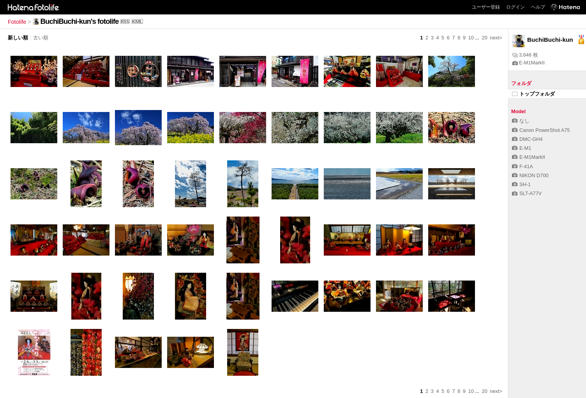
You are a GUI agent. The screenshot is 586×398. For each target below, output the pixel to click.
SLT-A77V (527, 193)
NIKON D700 (530, 175)
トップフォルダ (533, 94)
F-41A (522, 166)
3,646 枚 (525, 55)
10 (471, 38)
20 (484, 38)
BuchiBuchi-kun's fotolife (80, 21)
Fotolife (17, 22)
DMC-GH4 (527, 139)
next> (496, 38)
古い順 (40, 38)
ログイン (515, 7)
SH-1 (521, 184)
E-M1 (521, 148)
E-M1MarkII (528, 63)
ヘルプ (538, 7)
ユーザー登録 (486, 7)
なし (521, 121)
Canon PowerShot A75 (541, 130)
